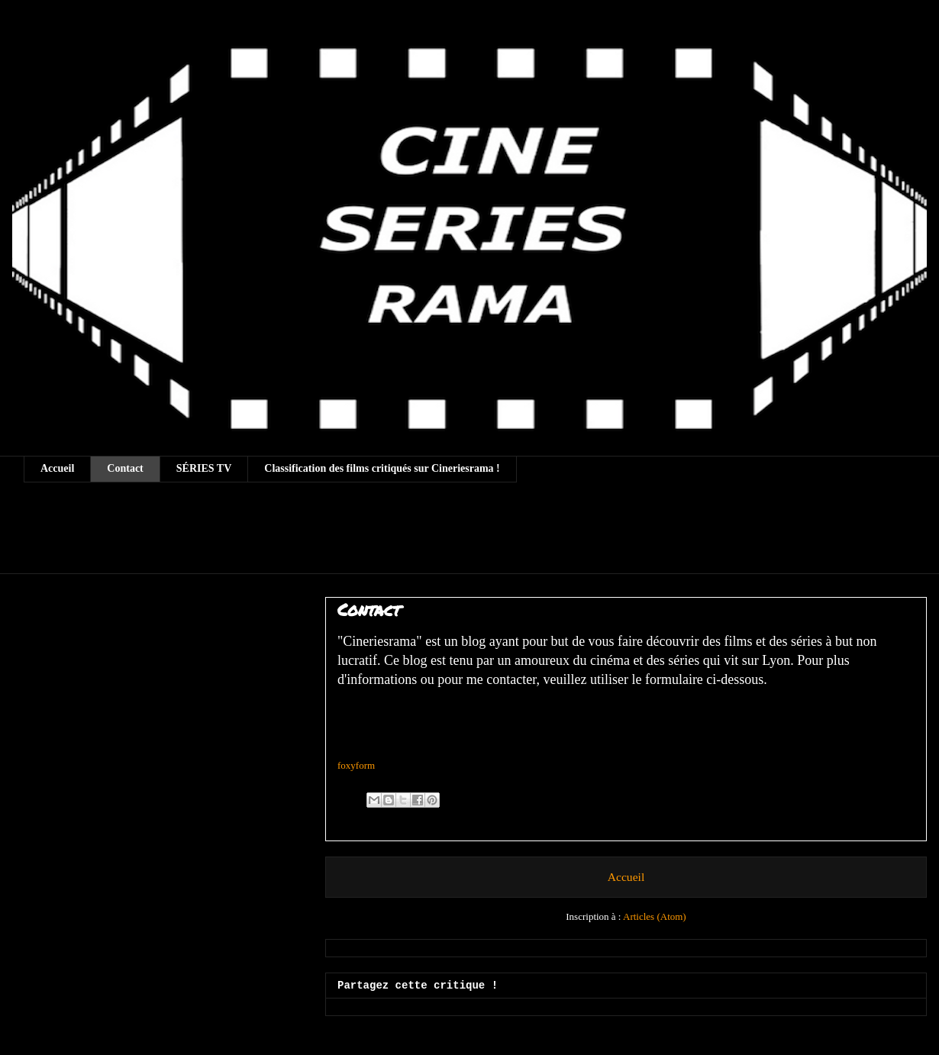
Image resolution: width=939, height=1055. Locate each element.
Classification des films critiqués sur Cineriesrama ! (382, 468)
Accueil (57, 468)
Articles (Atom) (654, 916)
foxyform (356, 765)
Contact (125, 468)
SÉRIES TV (204, 468)
